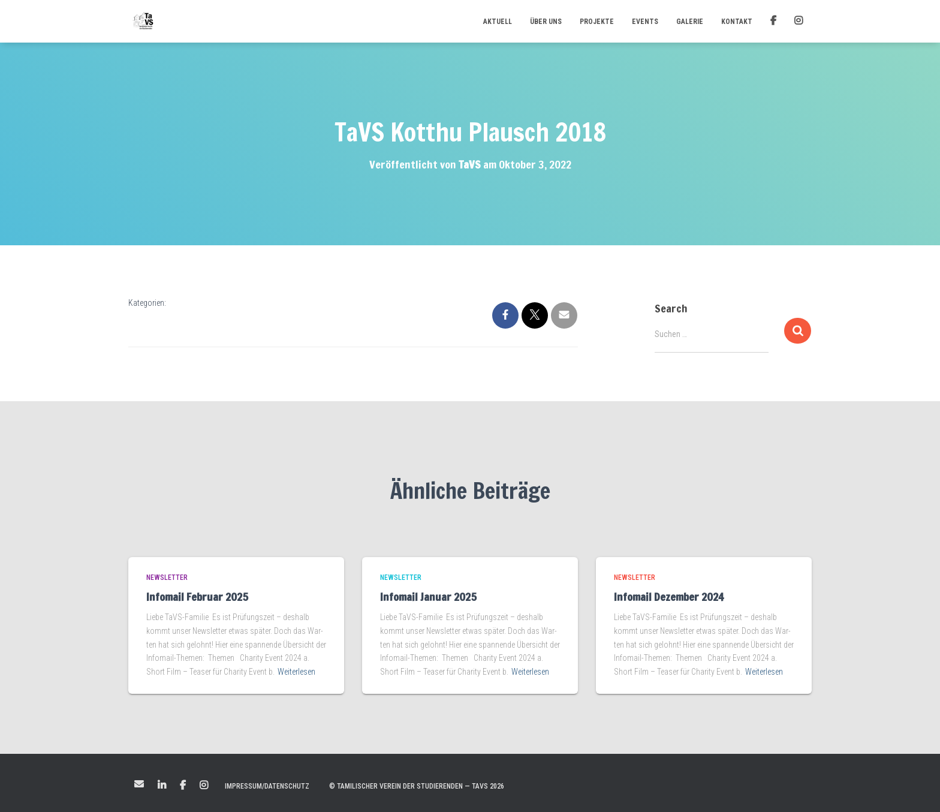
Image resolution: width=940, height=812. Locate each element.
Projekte (597, 21)
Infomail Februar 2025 (197, 597)
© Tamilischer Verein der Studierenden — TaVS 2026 (416, 786)
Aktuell (497, 21)
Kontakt (736, 21)
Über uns (546, 21)
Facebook (183, 785)
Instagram (204, 785)
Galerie (689, 21)
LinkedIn (162, 785)
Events (645, 21)
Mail (139, 784)
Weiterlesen (296, 671)
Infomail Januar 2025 (428, 597)
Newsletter (167, 577)
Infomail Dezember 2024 (669, 597)
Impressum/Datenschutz (267, 786)
